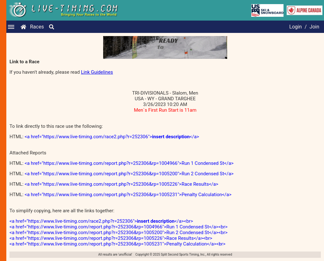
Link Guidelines (97, 72)
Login (295, 27)
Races (37, 27)
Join (314, 27)
